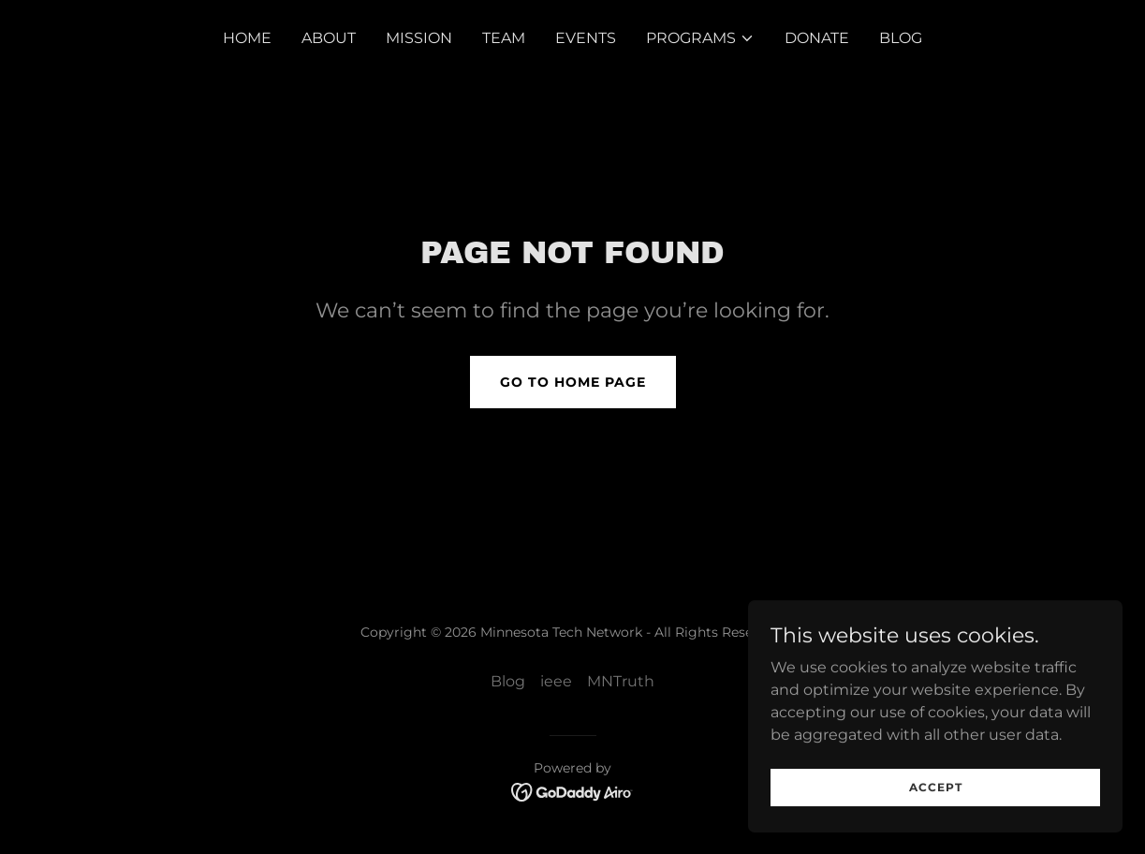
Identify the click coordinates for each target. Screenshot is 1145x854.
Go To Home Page (573, 382)
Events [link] (585, 38)
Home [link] (247, 38)
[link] (572, 791)
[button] (700, 38)
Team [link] (503, 38)
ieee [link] (556, 681)
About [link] (328, 38)
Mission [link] (419, 38)
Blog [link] (900, 38)
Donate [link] (817, 38)
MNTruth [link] (620, 681)
